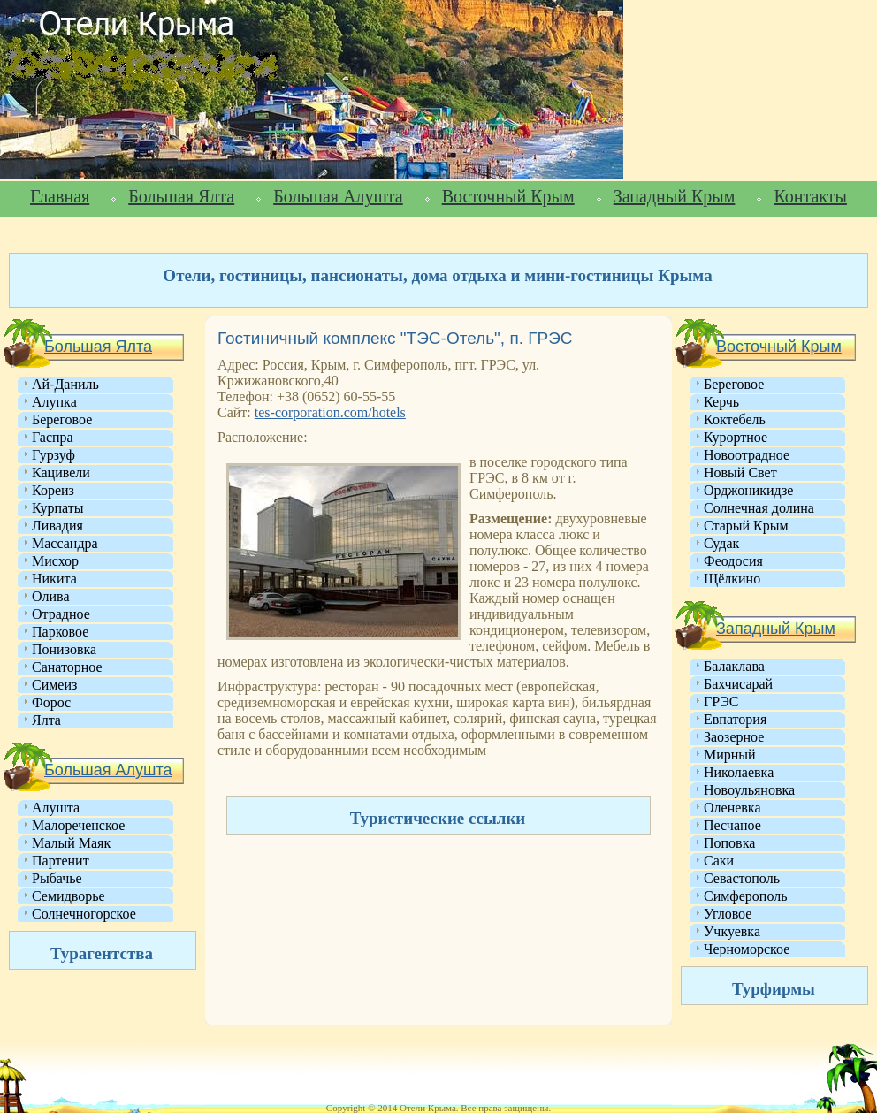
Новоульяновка (749, 789)
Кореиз (53, 490)
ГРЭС (721, 701)
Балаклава (734, 666)
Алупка (54, 401)
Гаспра (52, 437)
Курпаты (57, 507)
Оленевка (732, 807)
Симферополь (745, 895)
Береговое (62, 419)
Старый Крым (746, 525)
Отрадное (61, 613)
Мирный (730, 754)
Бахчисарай (738, 683)
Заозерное (734, 736)
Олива (51, 596)
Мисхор (55, 560)
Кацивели (61, 472)
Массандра (65, 543)
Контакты (810, 196)
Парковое (60, 631)
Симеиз (54, 684)
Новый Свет (740, 472)
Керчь (721, 401)
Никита (54, 578)
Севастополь (742, 878)
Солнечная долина (759, 507)
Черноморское (746, 949)
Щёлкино (732, 578)
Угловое (727, 913)
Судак (721, 543)
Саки (719, 860)
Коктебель (735, 419)
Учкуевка (732, 931)
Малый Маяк (71, 842)
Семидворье (68, 895)
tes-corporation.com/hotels (330, 412)
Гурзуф (53, 454)
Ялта (46, 720)
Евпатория (735, 719)
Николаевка (739, 772)
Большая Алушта (337, 196)
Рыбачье (57, 878)
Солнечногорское (84, 913)
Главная (59, 196)
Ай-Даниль (65, 384)
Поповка (729, 842)
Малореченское (78, 825)
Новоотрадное (746, 454)
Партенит (60, 860)
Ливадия (57, 525)
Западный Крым (675, 196)
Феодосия (733, 560)
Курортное (735, 437)
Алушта (56, 807)
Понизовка (64, 649)
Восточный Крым (508, 196)
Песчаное (732, 825)
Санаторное (67, 667)
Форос (51, 702)
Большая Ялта (181, 196)
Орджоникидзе (748, 490)
